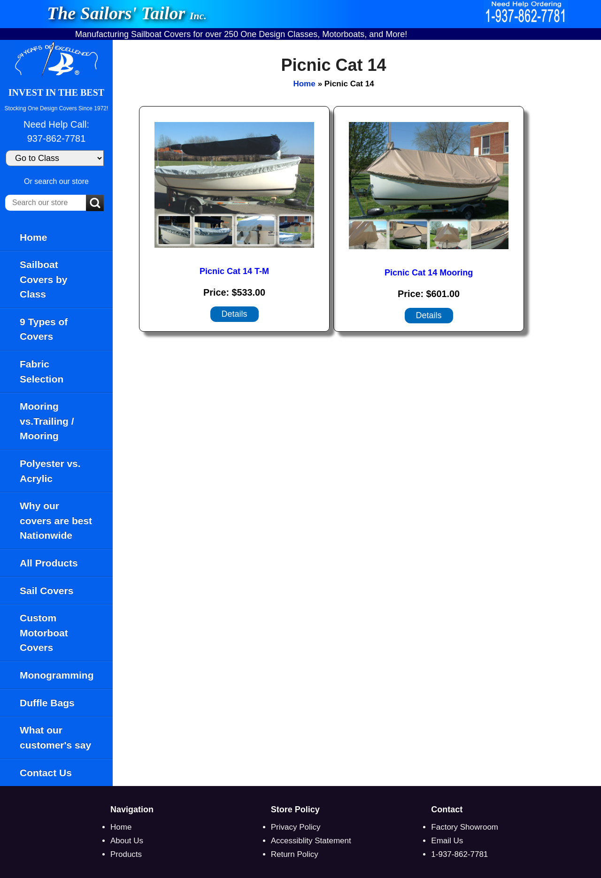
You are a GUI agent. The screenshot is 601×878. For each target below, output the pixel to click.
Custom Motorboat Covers (44, 632)
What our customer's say (55, 737)
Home (33, 237)
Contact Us (46, 772)
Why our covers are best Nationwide (56, 520)
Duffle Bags (47, 702)
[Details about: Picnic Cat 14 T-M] (234, 314)
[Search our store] (45, 203)
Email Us (447, 840)
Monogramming (57, 675)
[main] (357, 413)
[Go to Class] (55, 158)
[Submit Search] (95, 204)
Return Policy (294, 854)
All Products (49, 562)
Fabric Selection (41, 371)
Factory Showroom (464, 827)
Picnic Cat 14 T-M (234, 271)
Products (126, 854)
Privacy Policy (296, 827)
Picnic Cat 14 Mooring (429, 272)
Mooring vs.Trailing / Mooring (47, 421)
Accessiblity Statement (311, 840)
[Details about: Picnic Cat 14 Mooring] (429, 315)
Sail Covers (46, 590)
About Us (126, 840)
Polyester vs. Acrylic (50, 471)
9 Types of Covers (44, 329)
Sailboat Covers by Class (44, 279)
